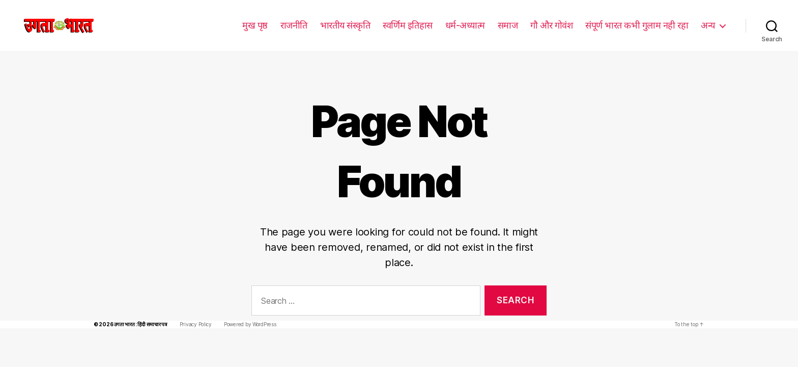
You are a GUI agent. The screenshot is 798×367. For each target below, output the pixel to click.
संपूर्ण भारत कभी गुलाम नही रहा (636, 25)
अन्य (708, 25)
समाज (508, 25)
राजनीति (294, 25)
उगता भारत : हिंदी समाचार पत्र (138, 309)
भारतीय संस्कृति (346, 25)
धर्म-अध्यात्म (465, 25)
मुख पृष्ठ (256, 25)
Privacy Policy (193, 309)
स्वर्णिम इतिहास (409, 25)
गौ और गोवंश (551, 25)
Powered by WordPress (245, 309)
